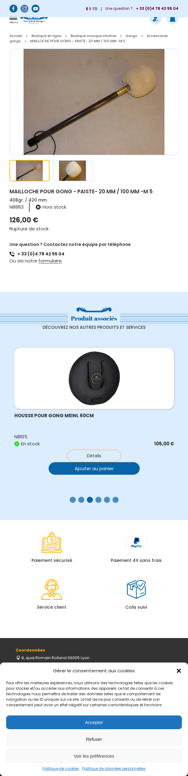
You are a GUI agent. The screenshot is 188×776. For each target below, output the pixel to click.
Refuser (94, 739)
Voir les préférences (94, 756)
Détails (94, 456)
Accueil (15, 35)
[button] (179, 671)
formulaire (50, 261)
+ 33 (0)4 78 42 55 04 (41, 254)
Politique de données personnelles (114, 768)
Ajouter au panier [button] (94, 468)
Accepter (94, 722)
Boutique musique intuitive (93, 35)
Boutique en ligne (46, 35)
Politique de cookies (60, 768)
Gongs (131, 35)
